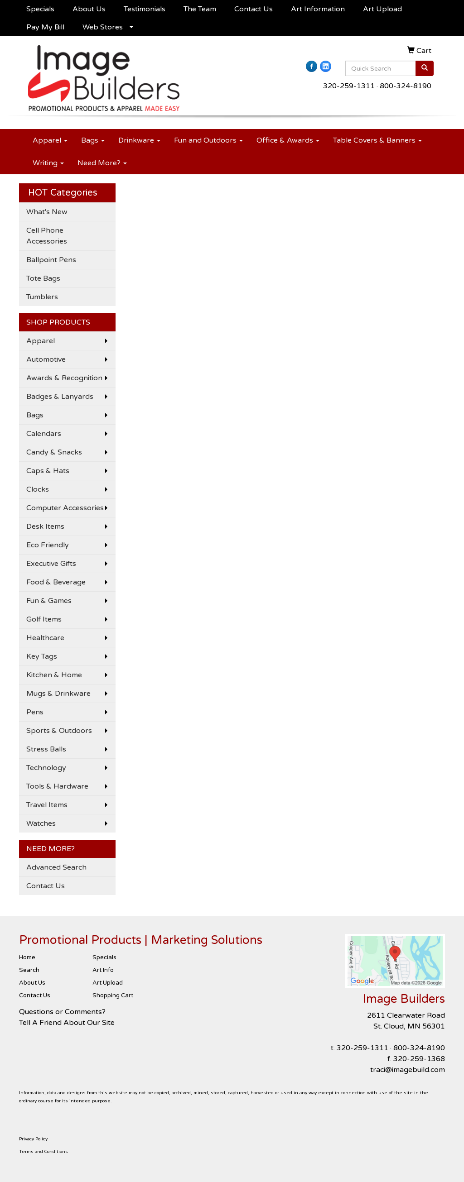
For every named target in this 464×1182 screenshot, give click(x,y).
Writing (48, 162)
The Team (200, 9)
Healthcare (45, 637)
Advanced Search (56, 867)
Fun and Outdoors (208, 140)
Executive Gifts (51, 563)
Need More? (102, 162)
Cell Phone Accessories (46, 236)
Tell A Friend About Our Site (67, 1022)
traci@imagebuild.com (407, 1069)
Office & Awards (287, 140)
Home (27, 957)
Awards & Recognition (64, 378)
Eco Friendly (47, 545)
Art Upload (382, 9)
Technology (46, 767)
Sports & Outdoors (59, 730)
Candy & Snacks (54, 452)
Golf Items (44, 619)
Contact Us (253, 9)
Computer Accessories (65, 507)
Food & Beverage (56, 582)
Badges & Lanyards (59, 396)
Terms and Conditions (43, 1151)
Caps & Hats (47, 470)
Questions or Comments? (62, 1011)
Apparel (50, 140)
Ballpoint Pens (51, 259)
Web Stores (102, 27)
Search (29, 970)
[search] (425, 68)
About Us (89, 9)
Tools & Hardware (57, 786)
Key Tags (41, 656)
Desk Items (45, 526)
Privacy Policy (33, 1139)
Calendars (43, 433)
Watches (41, 823)
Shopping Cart (112, 995)
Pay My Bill (45, 27)
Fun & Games (49, 600)
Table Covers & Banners (377, 140)
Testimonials (144, 9)
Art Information (318, 9)
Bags (93, 140)
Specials (40, 9)
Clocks (37, 489)
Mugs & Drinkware (58, 693)
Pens (35, 712)
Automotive (46, 359)
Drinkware (139, 140)
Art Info (103, 970)
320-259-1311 (349, 86)
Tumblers (42, 296)
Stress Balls (46, 749)
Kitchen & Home (54, 675)
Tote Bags (43, 278)
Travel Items (47, 804)
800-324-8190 (405, 86)
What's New (47, 211)
